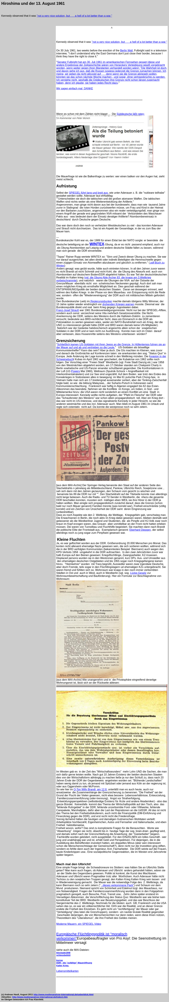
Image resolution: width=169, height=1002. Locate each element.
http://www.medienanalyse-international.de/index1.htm (40, 997)
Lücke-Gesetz (138, 573)
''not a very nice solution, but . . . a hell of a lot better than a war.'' (74, 15)
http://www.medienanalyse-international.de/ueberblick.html (64, 994)
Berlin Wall (126, 50)
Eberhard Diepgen (140, 529)
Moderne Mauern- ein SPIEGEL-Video (78, 924)
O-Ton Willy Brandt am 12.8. (90, 789)
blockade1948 (63, 952)
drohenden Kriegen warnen (118, 304)
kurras (59, 960)
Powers (75, 371)
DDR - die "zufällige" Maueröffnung (74, 963)
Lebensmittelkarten (67, 971)
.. (102, 885)
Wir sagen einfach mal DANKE (74, 88)
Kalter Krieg (62, 965)
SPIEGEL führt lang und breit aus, (89, 192)
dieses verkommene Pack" (118, 885)
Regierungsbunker (101, 301)
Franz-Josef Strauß (67, 310)
